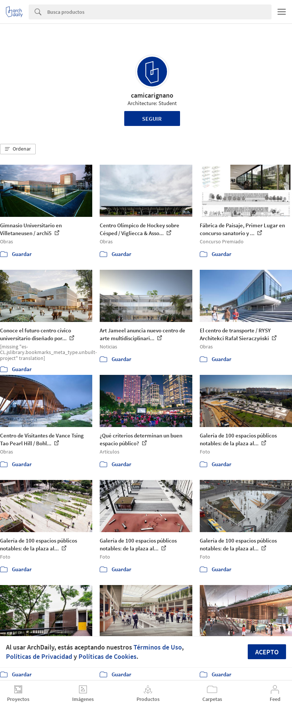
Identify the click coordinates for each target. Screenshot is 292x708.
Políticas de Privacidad (39, 656)
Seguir (152, 118)
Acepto (267, 652)
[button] (18, 149)
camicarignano (152, 95)
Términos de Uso (158, 647)
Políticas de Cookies (107, 656)
